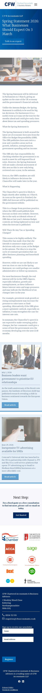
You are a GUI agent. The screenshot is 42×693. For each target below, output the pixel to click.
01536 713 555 (11, 615)
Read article (10, 405)
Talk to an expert (13, 41)
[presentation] (19, 649)
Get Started (21, 515)
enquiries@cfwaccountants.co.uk (20, 619)
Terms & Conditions (10, 690)
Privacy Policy (7, 688)
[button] (35, 4)
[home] (18, 4)
